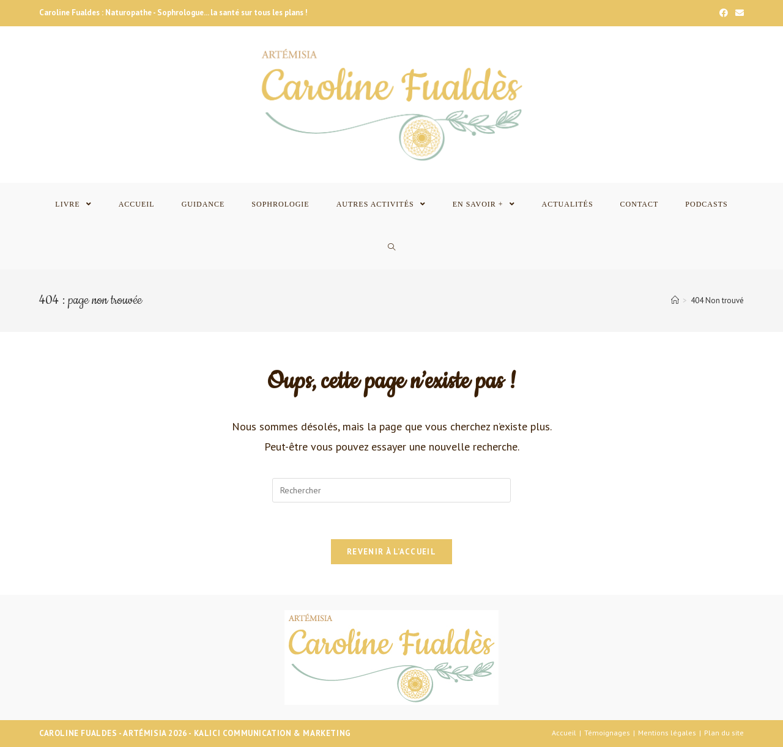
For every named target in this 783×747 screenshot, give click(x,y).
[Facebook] (724, 13)
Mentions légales (667, 732)
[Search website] (391, 248)
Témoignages (607, 732)
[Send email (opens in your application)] (738, 13)
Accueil (564, 732)
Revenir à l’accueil (391, 551)
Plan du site (724, 732)
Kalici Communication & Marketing (272, 733)
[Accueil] (675, 300)
